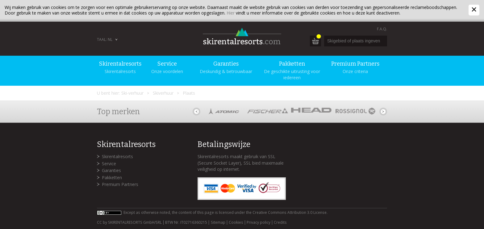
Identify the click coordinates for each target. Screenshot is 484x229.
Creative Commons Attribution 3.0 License (289, 212)
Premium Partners (120, 184)
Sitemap (218, 222)
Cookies (236, 222)
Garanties (111, 170)
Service (109, 163)
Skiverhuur (163, 93)
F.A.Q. (382, 29)
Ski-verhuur (132, 93)
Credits (280, 222)
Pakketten (112, 177)
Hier (231, 13)
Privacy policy (258, 222)
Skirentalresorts (117, 156)
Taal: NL (104, 39)
